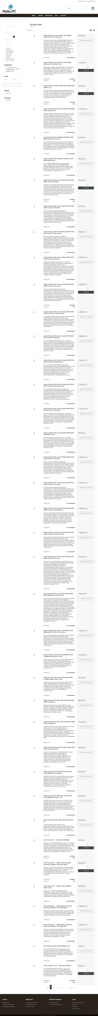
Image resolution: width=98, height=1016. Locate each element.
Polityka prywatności (9, 1006)
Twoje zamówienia (32, 1002)
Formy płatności (54, 1002)
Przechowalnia (31, 1006)
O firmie (75, 1006)
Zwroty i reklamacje (8, 1004)
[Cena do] (17, 81)
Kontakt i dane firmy (78, 1002)
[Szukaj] (87, 8)
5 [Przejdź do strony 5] (63, 987)
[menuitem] (34, 15)
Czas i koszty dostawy (56, 1004)
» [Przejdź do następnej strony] (74, 987)
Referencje (76, 1008)
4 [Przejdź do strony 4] (60, 987)
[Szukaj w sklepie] (76, 8)
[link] (9, 34)
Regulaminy (6, 1002)
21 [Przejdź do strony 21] (70, 987)
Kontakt (75, 1004)
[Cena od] (8, 81)
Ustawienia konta (31, 1004)
